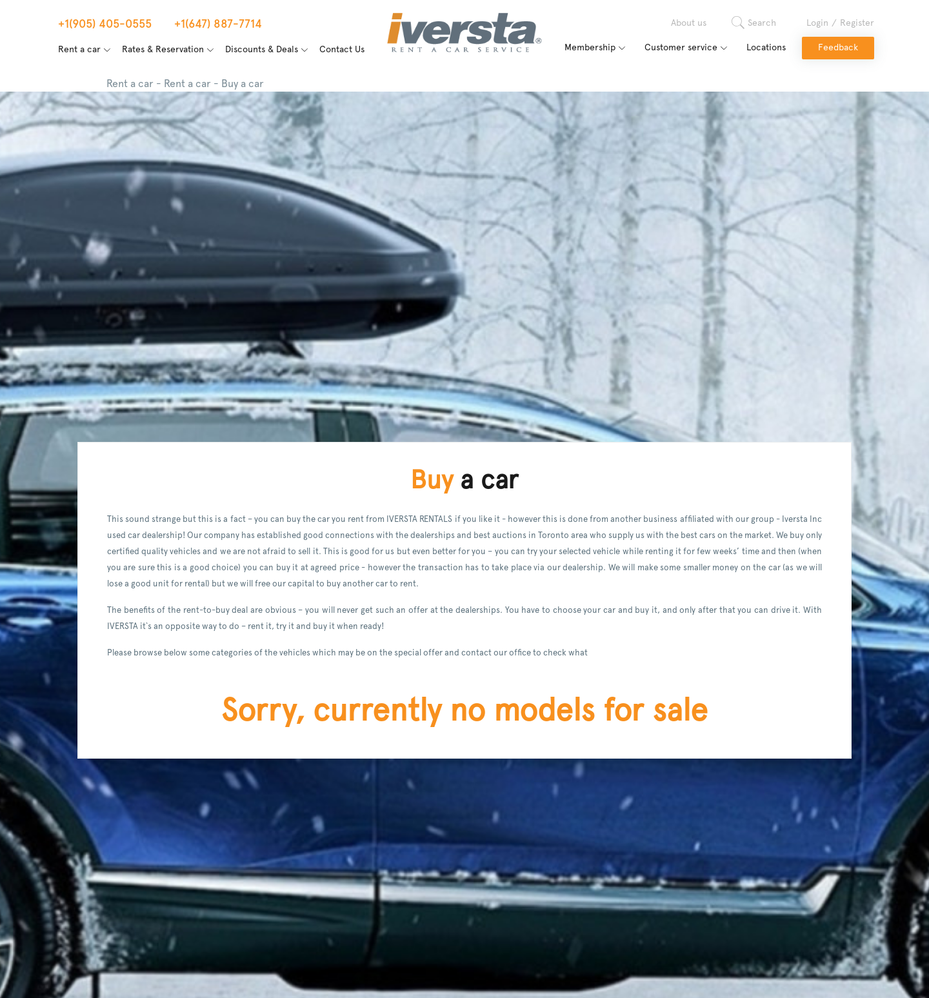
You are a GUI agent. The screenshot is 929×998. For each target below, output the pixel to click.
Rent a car (79, 49)
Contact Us (342, 49)
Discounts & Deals (261, 49)
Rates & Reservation (163, 49)
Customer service (680, 47)
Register (857, 23)
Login (817, 23)
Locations (766, 47)
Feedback (838, 47)
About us (688, 23)
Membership (589, 47)
